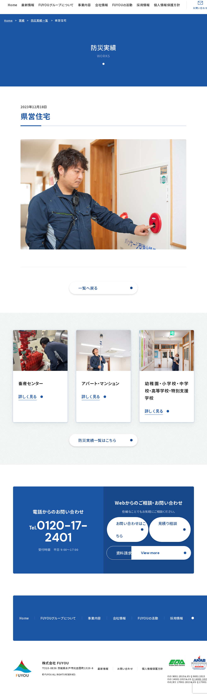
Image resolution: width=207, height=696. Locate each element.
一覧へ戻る (87, 288)
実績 (22, 20)
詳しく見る (27, 396)
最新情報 (27, 5)
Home (12, 5)
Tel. (58, 531)
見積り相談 (167, 523)
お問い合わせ (125, 668)
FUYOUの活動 (122, 5)
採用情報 (143, 5)
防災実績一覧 (39, 20)
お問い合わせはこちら (131, 529)
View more (150, 552)
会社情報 (101, 5)
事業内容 (84, 5)
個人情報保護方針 (167, 5)
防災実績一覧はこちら (97, 440)
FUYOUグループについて (56, 5)
